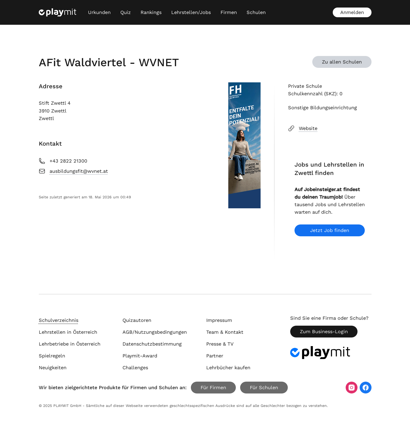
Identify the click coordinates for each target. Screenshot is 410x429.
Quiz (125, 12)
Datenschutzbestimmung (152, 344)
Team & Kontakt (224, 332)
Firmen (228, 12)
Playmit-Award (139, 355)
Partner (214, 355)
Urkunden (99, 12)
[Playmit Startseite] (57, 12)
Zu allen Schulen (342, 62)
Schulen (256, 12)
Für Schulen (264, 387)
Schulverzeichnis (58, 320)
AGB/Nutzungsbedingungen (154, 332)
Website (302, 128)
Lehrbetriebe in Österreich (69, 344)
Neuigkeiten (52, 367)
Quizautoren (136, 320)
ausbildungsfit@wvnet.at (73, 171)
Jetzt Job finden (329, 230)
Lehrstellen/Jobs (191, 12)
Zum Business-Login (324, 331)
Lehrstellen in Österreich (68, 332)
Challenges (135, 367)
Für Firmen (213, 387)
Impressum (219, 320)
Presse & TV (220, 344)
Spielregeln (52, 355)
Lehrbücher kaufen (228, 367)
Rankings (151, 12)
